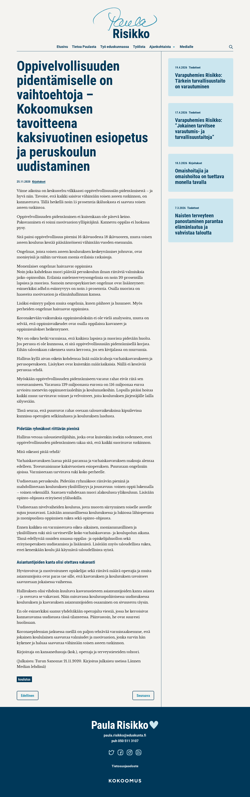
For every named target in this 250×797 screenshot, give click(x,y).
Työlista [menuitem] (139, 46)
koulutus (24, 679)
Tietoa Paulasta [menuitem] (84, 46)
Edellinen (27, 695)
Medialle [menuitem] (186, 46)
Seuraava (143, 695)
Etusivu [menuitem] (62, 46)
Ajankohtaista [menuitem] (160, 46)
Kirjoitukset (38, 181)
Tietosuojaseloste (125, 766)
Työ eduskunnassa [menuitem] (114, 46)
